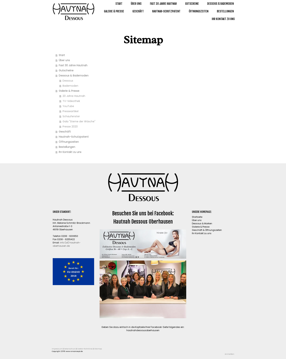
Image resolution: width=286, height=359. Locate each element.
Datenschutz (70, 349)
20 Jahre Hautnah (74, 96)
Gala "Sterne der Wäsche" (79, 121)
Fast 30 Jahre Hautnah (163, 3)
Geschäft (138, 11)
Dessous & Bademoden (220, 3)
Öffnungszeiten (198, 11)
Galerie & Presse (114, 11)
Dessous (68, 80)
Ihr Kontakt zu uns (223, 19)
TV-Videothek (71, 101)
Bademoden (70, 86)
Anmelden (229, 354)
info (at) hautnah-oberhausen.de (67, 244)
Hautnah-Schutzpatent (166, 11)
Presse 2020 (70, 126)
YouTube (68, 106)
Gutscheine (192, 3)
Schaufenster (71, 116)
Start (118, 3)
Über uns (136, 3)
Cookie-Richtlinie (84, 349)
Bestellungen (225, 11)
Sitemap (98, 349)
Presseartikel (70, 111)
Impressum (57, 349)
